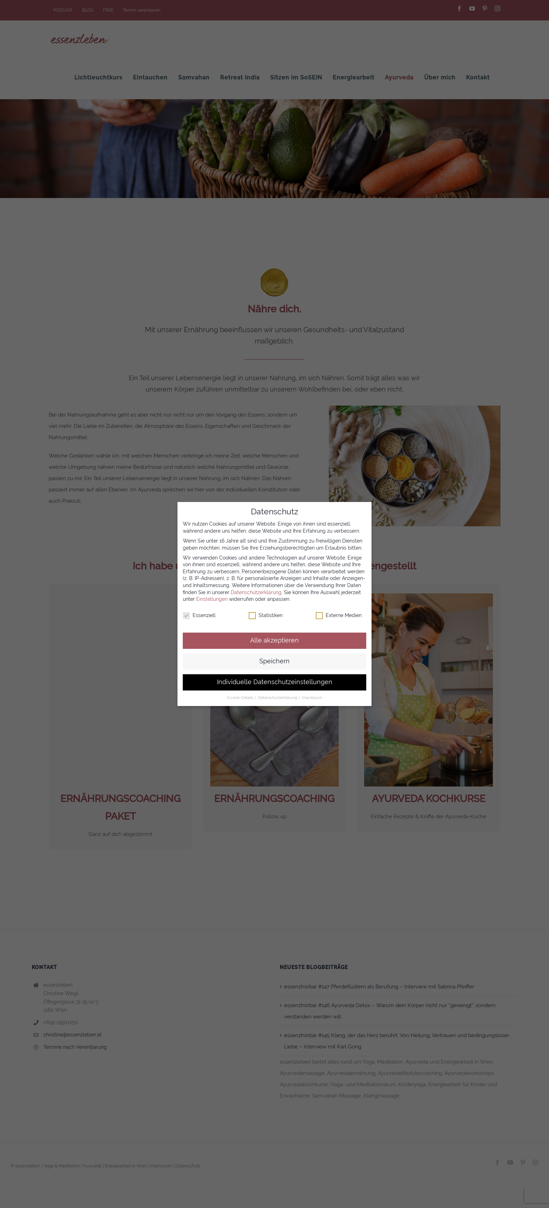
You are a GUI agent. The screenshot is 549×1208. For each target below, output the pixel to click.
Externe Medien (339, 615)
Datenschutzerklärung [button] (278, 697)
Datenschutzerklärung (256, 592)
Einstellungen (212, 599)
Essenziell (199, 615)
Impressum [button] (312, 697)
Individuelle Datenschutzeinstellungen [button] (274, 682)
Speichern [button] (274, 661)
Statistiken (266, 615)
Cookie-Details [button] (240, 697)
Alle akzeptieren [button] (274, 640)
